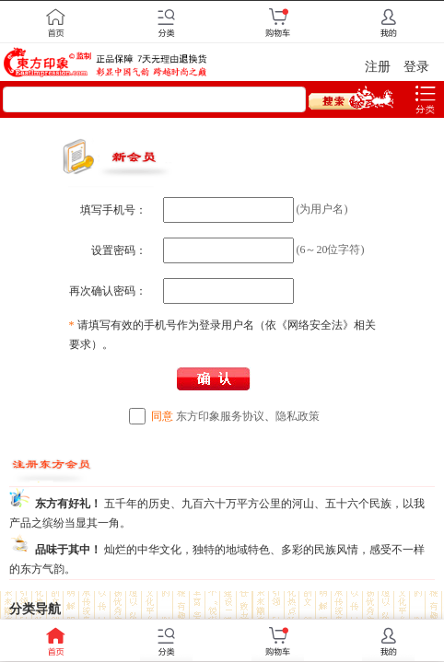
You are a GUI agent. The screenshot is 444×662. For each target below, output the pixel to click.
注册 (378, 67)
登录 (416, 67)
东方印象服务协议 (220, 416)
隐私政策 (297, 416)
